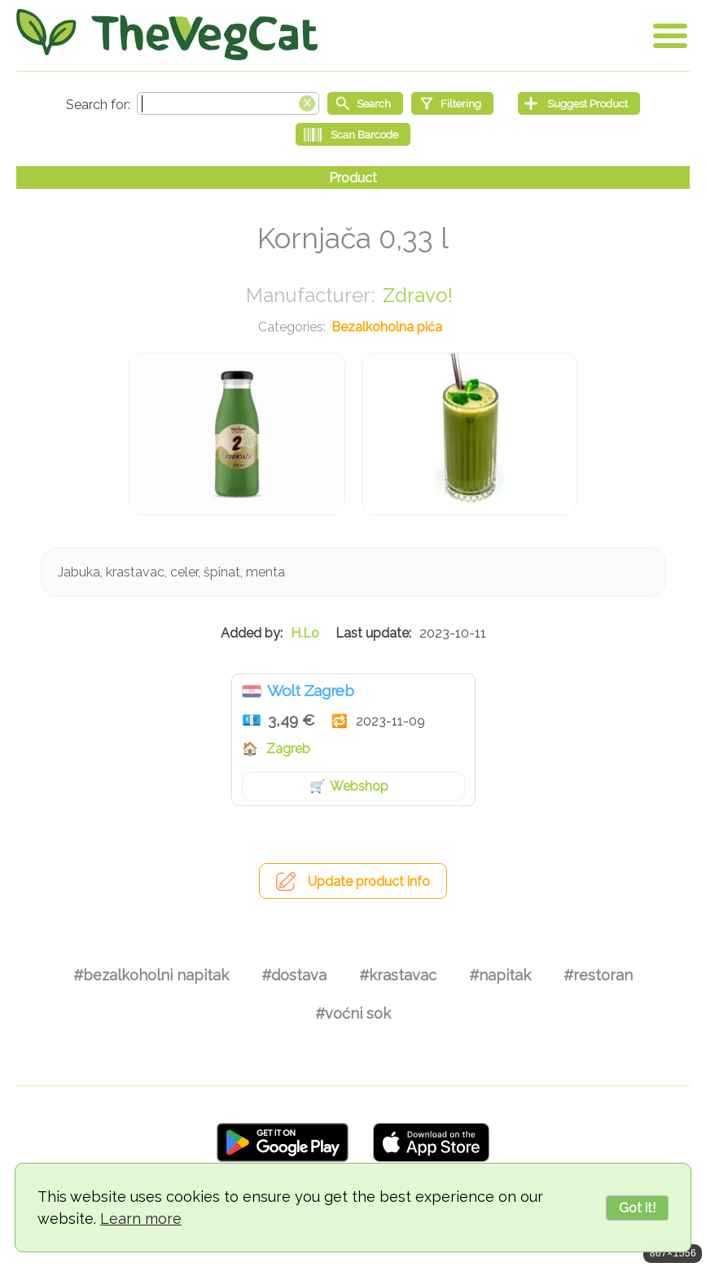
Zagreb (288, 748)
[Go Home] (167, 34)
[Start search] (365, 103)
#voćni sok (353, 1013)
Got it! (637, 1208)
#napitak (500, 975)
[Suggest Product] (579, 103)
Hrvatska (251, 691)
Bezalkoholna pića (386, 327)
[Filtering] (452, 103)
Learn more (141, 1218)
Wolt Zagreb (310, 690)
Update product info (369, 881)
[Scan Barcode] (353, 134)
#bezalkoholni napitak (151, 975)
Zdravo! (418, 295)
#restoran (598, 975)
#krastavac (397, 975)
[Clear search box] (307, 102)
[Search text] (228, 103)
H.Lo (305, 633)
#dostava (294, 975)
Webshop (359, 786)
